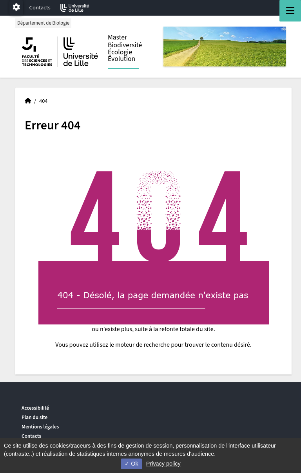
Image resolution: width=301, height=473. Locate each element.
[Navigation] (290, 11)
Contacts (40, 8)
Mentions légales (40, 426)
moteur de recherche (142, 344)
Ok (131, 463)
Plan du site (34, 417)
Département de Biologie (43, 23)
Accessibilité (35, 408)
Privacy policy (163, 463)
